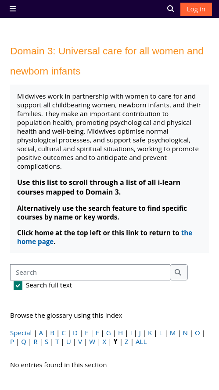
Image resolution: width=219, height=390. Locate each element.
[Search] (90, 272)
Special (21, 332)
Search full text (49, 284)
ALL (141, 341)
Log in (196, 8)
